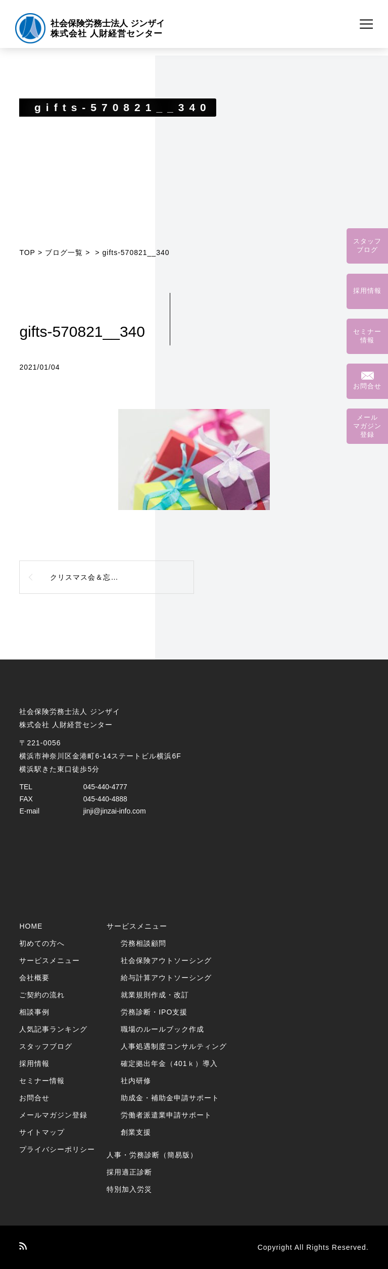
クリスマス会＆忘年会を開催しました (114, 577)
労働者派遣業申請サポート (166, 1115)
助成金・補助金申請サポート (170, 1098)
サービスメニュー (49, 960)
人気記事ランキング (53, 1029)
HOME (30, 926)
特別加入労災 (129, 1189)
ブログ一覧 (64, 252)
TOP (27, 252)
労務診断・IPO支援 (154, 1012)
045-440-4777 (105, 787)
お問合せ (34, 1098)
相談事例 (34, 1012)
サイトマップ (42, 1132)
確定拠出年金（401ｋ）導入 (169, 1063)
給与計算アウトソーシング (166, 978)
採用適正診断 (129, 1172)
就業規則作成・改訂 (155, 995)
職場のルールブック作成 (162, 1029)
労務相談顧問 (143, 943)
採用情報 (34, 1063)
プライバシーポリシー (57, 1149)
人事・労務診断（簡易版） (152, 1155)
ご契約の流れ (42, 995)
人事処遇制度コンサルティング (174, 1046)
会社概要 (34, 978)
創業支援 (136, 1132)
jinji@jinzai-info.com (114, 811)
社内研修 (136, 1081)
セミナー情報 (42, 1081)
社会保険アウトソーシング (166, 960)
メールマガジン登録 (53, 1115)
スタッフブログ (45, 1046)
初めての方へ (42, 943)
